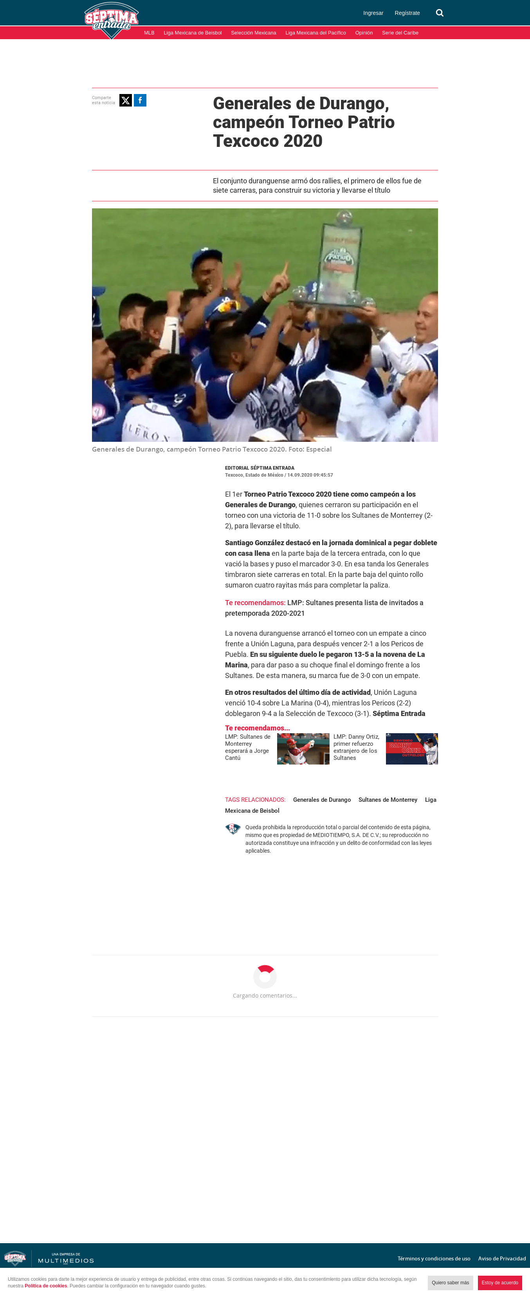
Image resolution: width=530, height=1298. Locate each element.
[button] (111, 100)
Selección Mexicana (253, 33)
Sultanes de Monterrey (373, 788)
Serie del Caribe (400, 33)
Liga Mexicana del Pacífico (315, 33)
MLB (149, 33)
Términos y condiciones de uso (434, 1258)
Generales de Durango (308, 788)
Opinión (364, 33)
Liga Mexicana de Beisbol (193, 33)
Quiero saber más (450, 1282)
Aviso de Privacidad (502, 1258)
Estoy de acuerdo (500, 1282)
